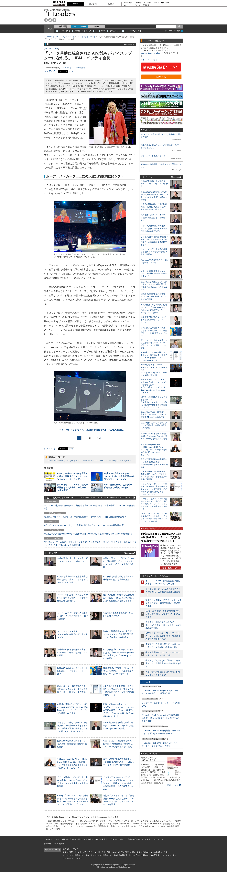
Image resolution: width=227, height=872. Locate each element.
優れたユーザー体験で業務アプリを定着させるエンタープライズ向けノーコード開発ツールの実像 (72, 689)
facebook (50, 20)
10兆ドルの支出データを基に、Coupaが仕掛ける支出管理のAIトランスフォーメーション (119, 476)
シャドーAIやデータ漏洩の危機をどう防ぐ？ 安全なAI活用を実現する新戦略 (72, 616)
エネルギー (128, 5)
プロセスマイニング (82, 31)
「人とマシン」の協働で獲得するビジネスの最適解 (89, 430)
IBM (50, 461)
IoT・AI (156, 2)
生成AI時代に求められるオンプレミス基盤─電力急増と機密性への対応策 (72, 744)
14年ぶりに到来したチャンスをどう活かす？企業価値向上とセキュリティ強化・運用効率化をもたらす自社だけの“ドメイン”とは (154, 402)
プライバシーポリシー (118, 839)
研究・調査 (165, 2)
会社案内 (103, 839)
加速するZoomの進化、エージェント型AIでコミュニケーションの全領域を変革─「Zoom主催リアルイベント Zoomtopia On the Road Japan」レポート (118, 710)
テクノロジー (80, 26)
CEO (130, 461)
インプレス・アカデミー (72, 858)
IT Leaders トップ (51, 37)
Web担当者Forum (109, 852)
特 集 (97, 26)
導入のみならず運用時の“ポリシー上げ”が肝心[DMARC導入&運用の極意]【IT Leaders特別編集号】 (89, 534)
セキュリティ (114, 31)
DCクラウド (93, 4)
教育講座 (146, 5)
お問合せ (47, 844)
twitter (46, 20)
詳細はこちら (172, 785)
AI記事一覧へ (129, 44)
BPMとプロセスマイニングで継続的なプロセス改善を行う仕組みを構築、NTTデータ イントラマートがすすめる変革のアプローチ (154, 504)
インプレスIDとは (150, 60)
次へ (97, 438)
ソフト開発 (147, 2)
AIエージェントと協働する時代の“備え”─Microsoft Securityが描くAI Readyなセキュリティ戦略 (118, 744)
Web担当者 (128, 2)
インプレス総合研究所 (126, 852)
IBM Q (62, 461)
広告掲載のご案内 (91, 839)
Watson (56, 461)
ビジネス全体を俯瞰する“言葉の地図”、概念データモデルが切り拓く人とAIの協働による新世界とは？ (118, 598)
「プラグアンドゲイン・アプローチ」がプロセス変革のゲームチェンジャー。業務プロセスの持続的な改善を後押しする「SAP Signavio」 (118, 783)
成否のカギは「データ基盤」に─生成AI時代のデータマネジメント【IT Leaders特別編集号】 (86, 517)
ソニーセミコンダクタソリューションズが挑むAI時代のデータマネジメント (72, 634)
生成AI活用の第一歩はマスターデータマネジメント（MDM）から (154, 183)
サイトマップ (158, 839)
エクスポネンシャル (104, 461)
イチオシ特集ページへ (170, 568)
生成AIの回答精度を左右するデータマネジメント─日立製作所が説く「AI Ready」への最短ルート (118, 634)
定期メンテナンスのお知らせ (153, 156)
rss (54, 20)
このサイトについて (52, 839)
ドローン (137, 5)
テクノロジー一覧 (68, 37)
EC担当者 (137, 2)
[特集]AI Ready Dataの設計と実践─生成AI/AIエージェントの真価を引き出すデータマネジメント (161, 537)
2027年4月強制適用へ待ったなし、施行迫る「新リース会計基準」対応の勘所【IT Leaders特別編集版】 (89, 507)
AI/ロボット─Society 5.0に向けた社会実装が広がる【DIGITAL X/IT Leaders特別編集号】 (84, 525)
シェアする (50, 71)
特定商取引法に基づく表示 (139, 839)
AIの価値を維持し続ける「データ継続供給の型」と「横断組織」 (154, 217)
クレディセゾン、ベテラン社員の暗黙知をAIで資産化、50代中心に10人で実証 (72, 487)
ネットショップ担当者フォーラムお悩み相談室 (109, 855)
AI (96, 31)
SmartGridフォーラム (159, 852)
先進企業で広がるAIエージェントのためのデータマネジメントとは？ (72, 671)
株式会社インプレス (70, 849)
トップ (49, 29)
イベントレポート (89, 37)
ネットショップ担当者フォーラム (76, 855)
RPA (103, 31)
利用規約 (65, 839)
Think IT (97, 852)
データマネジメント (133, 31)
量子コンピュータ (120, 461)
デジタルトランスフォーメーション (81, 461)
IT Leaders (59, 13)
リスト (71, 71)
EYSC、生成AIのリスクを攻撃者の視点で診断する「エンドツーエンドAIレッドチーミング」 (72, 476)
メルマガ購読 (76, 839)
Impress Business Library (151, 53)
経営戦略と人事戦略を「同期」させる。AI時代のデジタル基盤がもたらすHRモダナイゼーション (118, 671)
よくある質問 (58, 844)
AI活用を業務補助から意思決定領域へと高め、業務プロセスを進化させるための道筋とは (72, 579)
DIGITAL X (155, 855)
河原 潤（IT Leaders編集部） (75, 67)
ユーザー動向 (64, 31)
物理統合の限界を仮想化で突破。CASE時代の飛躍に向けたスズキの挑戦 (72, 652)
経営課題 (63, 26)
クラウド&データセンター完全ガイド (77, 852)
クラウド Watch (143, 852)
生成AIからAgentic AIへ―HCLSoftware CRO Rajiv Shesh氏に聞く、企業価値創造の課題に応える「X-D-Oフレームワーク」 (154, 449)
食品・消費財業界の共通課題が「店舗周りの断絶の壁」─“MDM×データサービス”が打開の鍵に (118, 762)
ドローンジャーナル (168, 855)
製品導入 (111, 4)
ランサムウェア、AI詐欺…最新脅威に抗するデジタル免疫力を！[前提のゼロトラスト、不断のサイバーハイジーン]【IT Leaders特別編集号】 (90, 543)
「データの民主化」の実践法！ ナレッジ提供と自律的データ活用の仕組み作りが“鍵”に (72, 598)
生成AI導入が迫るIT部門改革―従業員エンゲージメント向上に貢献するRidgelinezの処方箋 (118, 725)
